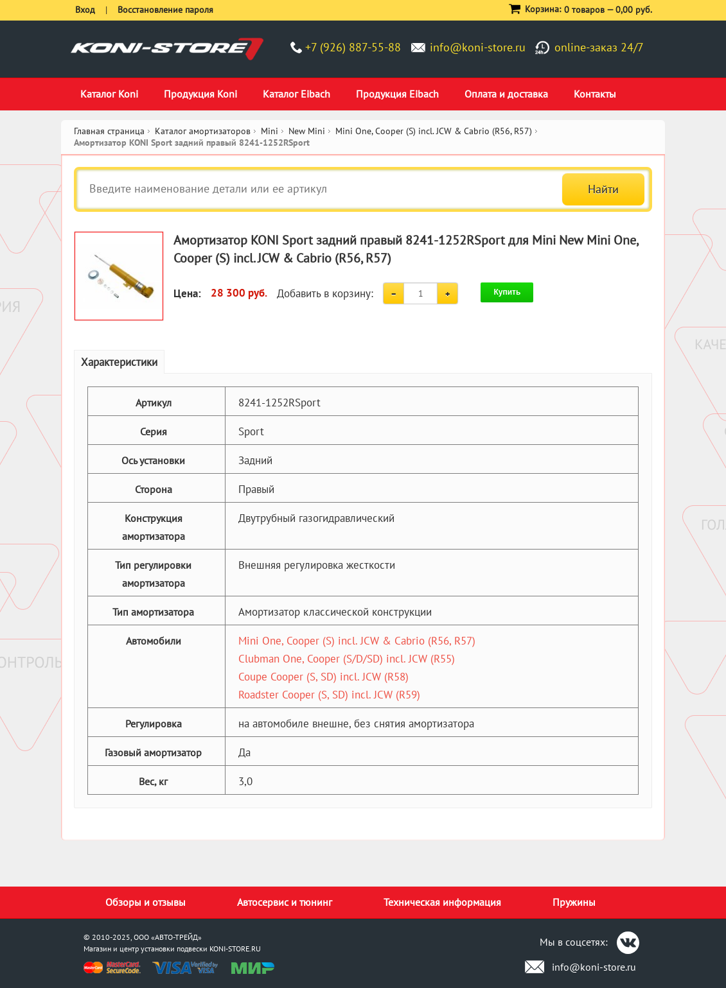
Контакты (595, 93)
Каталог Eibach (296, 93)
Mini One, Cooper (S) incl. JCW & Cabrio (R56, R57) (356, 641)
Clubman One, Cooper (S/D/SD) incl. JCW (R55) (346, 659)
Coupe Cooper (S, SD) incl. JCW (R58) (323, 677)
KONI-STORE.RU (235, 948)
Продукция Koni (200, 93)
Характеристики (119, 362)
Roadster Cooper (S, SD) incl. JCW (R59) (329, 695)
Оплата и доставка (506, 93)
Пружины (574, 902)
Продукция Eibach (397, 93)
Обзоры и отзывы (145, 902)
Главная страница (109, 131)
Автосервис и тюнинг (284, 902)
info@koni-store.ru (478, 47)
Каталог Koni (109, 93)
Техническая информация (442, 902)
